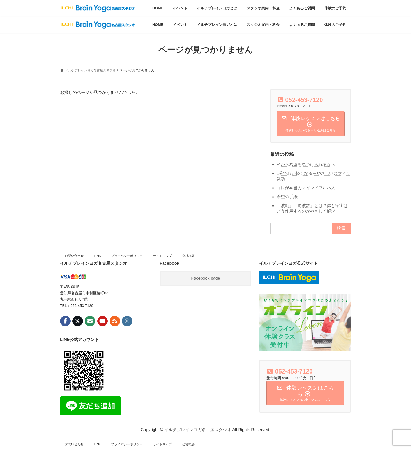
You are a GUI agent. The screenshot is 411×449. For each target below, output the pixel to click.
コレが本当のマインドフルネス (306, 188)
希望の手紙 (287, 196)
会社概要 (188, 256)
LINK (97, 256)
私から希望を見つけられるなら (306, 165)
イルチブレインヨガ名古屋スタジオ (197, 430)
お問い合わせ (74, 256)
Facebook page (205, 278)
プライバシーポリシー (127, 256)
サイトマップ (162, 256)
